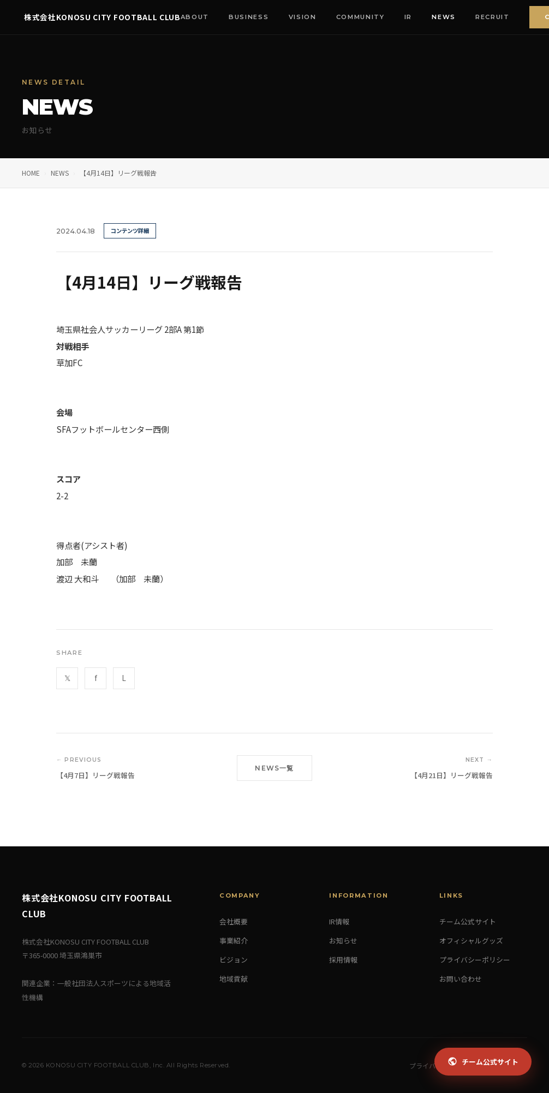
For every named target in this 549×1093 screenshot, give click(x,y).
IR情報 (339, 921)
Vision (305, 17)
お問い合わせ (460, 978)
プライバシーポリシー (474, 959)
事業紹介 (233, 940)
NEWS (60, 172)
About (197, 17)
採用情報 (343, 959)
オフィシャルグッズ (471, 940)
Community (362, 17)
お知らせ (343, 940)
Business (251, 17)
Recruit (495, 17)
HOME (31, 172)
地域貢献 (233, 978)
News (446, 17)
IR (410, 17)
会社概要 (233, 921)
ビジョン (233, 959)
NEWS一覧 (274, 768)
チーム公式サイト (467, 921)
